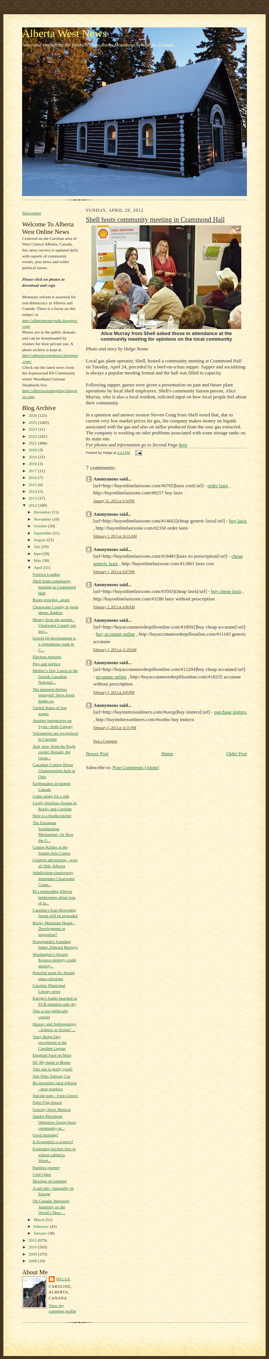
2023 (33, 429)
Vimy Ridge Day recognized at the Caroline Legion (50, 1042)
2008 (33, 1261)
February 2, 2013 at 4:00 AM (114, 607)
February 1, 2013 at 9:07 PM (113, 572)
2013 (33, 498)
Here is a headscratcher (52, 815)
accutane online (111, 677)
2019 (33, 457)
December (43, 512)
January (41, 1233)
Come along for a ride (51, 796)
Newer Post (97, 753)
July (38, 546)
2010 (33, 1247)
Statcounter (31, 213)
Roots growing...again (51, 599)
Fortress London (46, 574)
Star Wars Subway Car (51, 1076)
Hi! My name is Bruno (51, 1062)
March (40, 1219)
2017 (33, 470)
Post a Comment (105, 741)
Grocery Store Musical (52, 1109)
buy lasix (238, 521)
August (40, 539)
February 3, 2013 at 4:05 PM (113, 692)
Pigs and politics (46, 664)
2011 (33, 1240)
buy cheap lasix (226, 591)
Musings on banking (50, 1181)
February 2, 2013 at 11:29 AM (114, 650)
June (38, 553)
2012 (33, 505)
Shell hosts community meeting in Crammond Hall (54, 587)
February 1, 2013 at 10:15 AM (115, 536)
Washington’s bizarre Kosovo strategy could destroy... (54, 960)
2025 (33, 422)
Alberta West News (64, 33)
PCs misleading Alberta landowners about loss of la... (54, 897)
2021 (33, 443)
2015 (33, 484)
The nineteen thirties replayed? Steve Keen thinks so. (54, 695)
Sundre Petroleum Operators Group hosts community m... (54, 1122)
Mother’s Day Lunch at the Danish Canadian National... (55, 676)
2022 (33, 436)
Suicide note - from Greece (55, 1095)
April (38, 567)
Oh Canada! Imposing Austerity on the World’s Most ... (51, 1207)
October (41, 526)
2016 (33, 477)
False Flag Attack (47, 1102)
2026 (33, 415)
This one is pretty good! (53, 1069)
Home (167, 753)
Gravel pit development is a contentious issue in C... (54, 644)
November (43, 519)
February (42, 1226)
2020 (33, 450)
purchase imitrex (230, 712)
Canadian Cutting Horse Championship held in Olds (54, 770)
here (183, 445)
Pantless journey (46, 1167)
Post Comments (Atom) (136, 767)
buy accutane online (115, 634)
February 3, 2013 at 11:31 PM (114, 728)
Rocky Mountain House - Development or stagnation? (54, 928)
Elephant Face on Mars (52, 1055)
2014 (33, 491)
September (43, 533)
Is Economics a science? (53, 1141)
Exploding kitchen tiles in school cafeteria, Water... (54, 1154)
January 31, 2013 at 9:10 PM (113, 501)
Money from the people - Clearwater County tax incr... (54, 625)
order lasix (218, 485)
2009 (33, 1254)
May (38, 560)
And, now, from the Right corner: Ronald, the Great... (54, 752)
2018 (33, 463)
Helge (63, 1279)
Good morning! (45, 1135)
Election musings (47, 656)
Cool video (42, 1174)
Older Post (236, 753)
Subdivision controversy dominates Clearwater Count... (54, 878)
